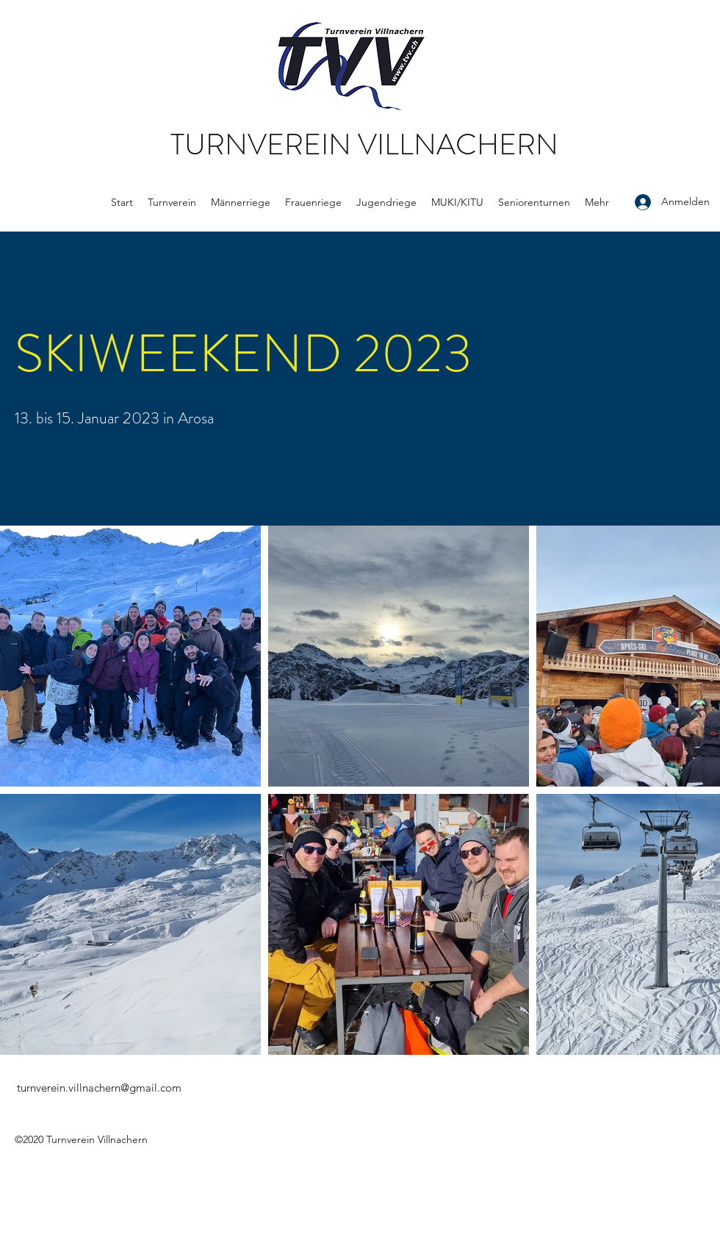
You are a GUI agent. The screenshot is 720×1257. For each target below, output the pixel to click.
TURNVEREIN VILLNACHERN (364, 144)
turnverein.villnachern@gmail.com (99, 1088)
